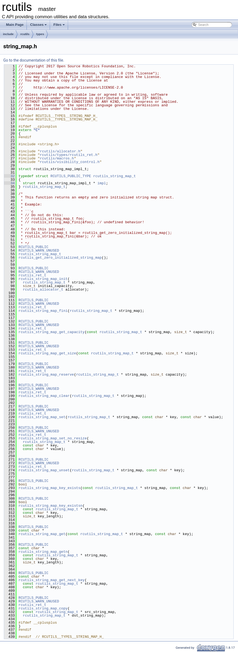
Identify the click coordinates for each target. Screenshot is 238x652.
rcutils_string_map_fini (43, 310)
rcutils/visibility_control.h (69, 161)
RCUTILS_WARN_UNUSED (39, 250)
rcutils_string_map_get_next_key (52, 580)
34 (9, 183)
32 (9, 176)
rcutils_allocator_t (43, 289)
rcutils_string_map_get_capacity (52, 332)
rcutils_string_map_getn (43, 551)
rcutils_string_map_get (42, 534)
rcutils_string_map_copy (43, 608)
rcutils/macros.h (57, 158)
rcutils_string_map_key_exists (49, 487)
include (8, 34)
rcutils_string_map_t (114, 176)
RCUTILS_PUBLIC (33, 246)
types (40, 34)
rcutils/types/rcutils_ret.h (69, 154)
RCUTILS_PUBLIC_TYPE (71, 176)
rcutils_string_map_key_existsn (51, 505)
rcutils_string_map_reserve (46, 374)
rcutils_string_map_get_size (47, 353)
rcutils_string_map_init (43, 278)
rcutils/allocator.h (60, 151)
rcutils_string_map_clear (44, 395)
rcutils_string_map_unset (44, 470)
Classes (38, 25)
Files (59, 25)
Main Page (14, 25)
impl (101, 183)
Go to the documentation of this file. (33, 60)
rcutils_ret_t (32, 275)
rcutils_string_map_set (42, 417)
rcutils (25, 34)
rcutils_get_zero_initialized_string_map (60, 257)
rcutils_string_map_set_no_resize (53, 438)
